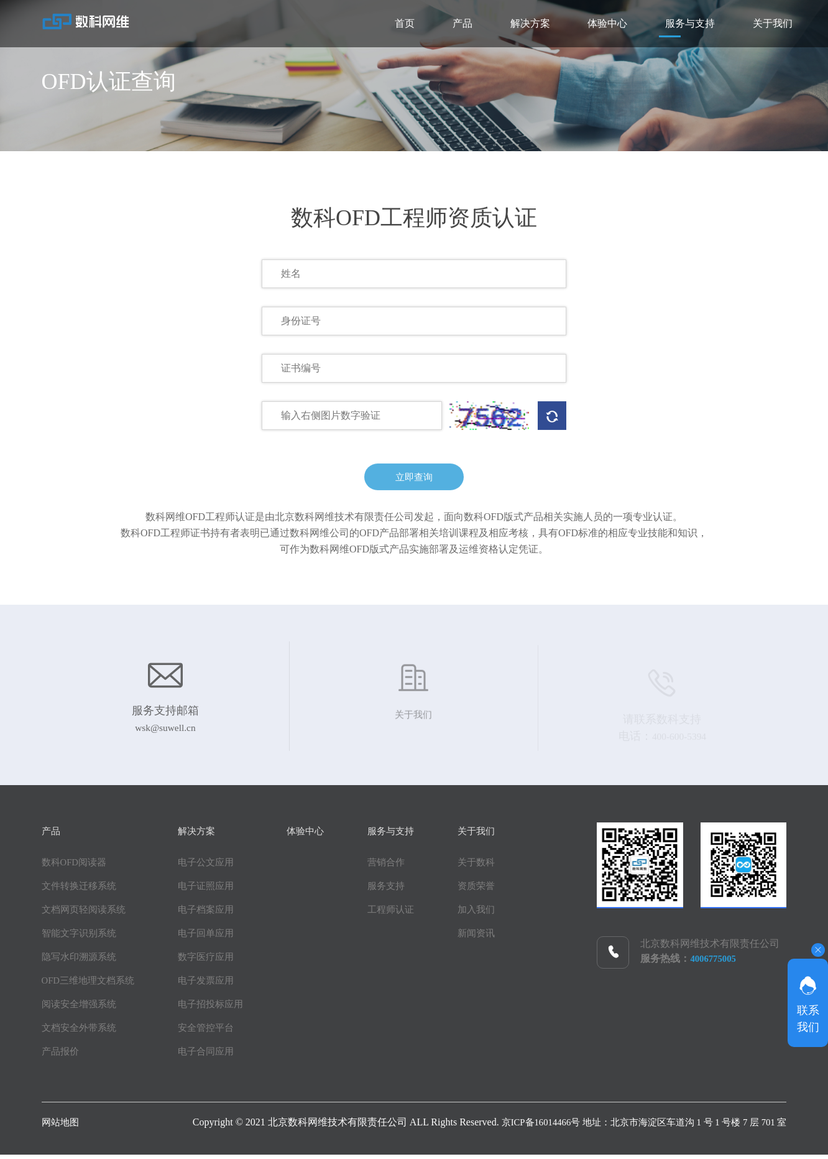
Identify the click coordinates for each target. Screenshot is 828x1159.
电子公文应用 (214, 866)
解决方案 (444, 23)
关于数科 (505, 866)
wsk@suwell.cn (165, 735)
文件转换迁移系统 (81, 890)
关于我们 (760, 23)
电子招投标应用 (219, 1008)
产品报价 (61, 1055)
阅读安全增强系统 (81, 1008)
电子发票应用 (214, 984)
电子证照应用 (214, 890)
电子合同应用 (214, 1055)
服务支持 (406, 890)
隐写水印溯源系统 (81, 961)
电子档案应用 (214, 913)
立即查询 (414, 483)
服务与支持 (653, 23)
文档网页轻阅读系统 (86, 913)
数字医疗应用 (214, 961)
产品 (352, 23)
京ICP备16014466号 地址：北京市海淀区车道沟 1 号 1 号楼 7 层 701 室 (633, 1126)
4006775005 (715, 962)
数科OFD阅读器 (76, 866)
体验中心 (546, 23)
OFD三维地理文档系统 (91, 984)
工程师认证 (411, 913)
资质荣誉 (505, 890)
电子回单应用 (214, 937)
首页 (270, 23)
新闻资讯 (505, 937)
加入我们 (505, 913)
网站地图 (61, 1126)
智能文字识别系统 (81, 937)
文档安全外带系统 (81, 1031)
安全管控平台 (214, 1031)
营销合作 (406, 866)
